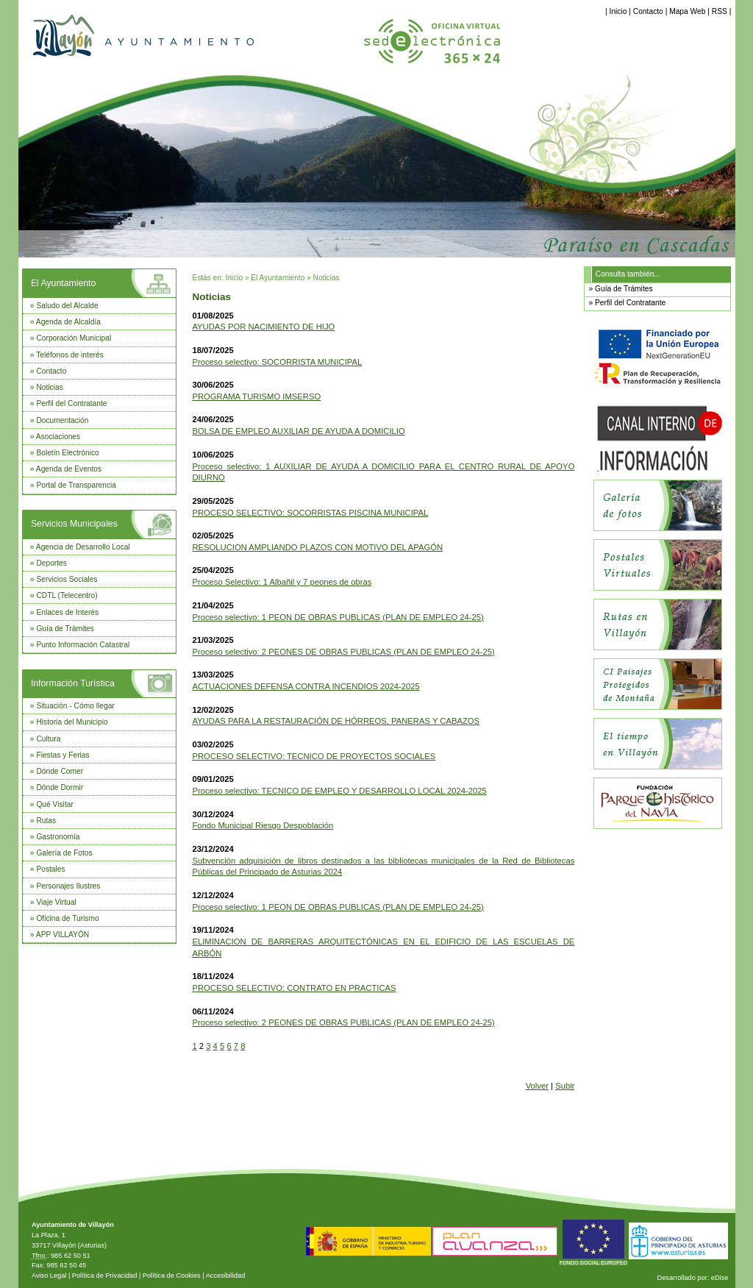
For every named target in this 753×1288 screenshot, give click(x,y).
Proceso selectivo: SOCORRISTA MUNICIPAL (277, 361)
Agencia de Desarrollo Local (83, 547)
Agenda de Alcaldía (68, 322)
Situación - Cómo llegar (75, 706)
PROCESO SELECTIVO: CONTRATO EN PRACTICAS (294, 987)
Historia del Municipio (71, 722)
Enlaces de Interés (67, 612)
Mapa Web (687, 11)
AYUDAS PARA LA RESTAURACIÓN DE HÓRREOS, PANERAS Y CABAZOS (335, 720)
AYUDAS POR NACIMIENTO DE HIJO (263, 326)
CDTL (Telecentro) (66, 595)
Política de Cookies (172, 1275)
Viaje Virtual (56, 902)
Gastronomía (57, 837)
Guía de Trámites (65, 629)
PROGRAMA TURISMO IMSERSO (256, 396)
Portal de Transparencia (76, 485)
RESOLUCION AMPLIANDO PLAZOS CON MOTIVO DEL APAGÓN (317, 547)
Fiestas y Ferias (62, 755)
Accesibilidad (226, 1275)
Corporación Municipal (73, 338)
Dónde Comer (59, 771)
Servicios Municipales (74, 524)
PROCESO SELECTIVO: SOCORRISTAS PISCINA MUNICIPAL (310, 512)
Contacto (648, 11)
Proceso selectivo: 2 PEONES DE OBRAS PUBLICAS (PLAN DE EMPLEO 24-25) (343, 651)
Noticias (49, 387)
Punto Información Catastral (82, 645)
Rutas (46, 820)
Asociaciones (58, 437)
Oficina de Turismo (67, 918)
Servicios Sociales (66, 579)
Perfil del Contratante (71, 403)
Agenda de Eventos (68, 469)
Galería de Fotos (64, 853)
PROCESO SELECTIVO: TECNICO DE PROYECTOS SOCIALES (313, 756)
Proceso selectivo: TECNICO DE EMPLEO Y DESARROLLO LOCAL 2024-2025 (339, 790)
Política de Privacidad (105, 1275)
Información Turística (73, 683)
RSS (719, 11)
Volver (537, 1085)
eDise (720, 1277)
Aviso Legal (49, 1275)
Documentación (62, 420)
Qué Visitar (54, 804)
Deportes (51, 563)
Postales (50, 869)
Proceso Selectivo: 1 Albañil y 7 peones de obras (281, 581)
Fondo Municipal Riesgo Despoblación (262, 825)
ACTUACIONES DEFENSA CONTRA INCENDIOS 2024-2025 (305, 686)
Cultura (48, 739)
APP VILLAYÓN (62, 935)
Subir (564, 1085)
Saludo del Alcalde (67, 306)
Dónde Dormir (59, 787)
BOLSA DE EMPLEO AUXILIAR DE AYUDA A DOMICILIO (298, 431)
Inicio (618, 11)
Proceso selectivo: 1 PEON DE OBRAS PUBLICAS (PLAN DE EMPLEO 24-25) (337, 617)
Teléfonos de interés (70, 355)
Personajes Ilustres (68, 886)
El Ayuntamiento (63, 283)
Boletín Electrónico (67, 453)
